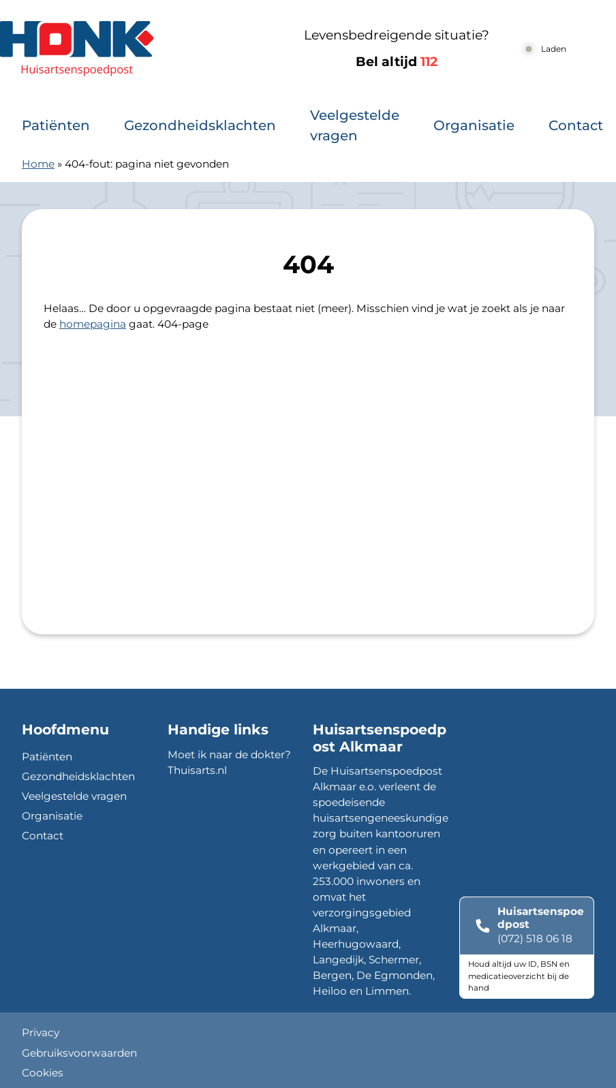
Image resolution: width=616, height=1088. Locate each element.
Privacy (40, 1032)
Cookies (42, 1072)
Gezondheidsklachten (200, 125)
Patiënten (56, 125)
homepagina (92, 323)
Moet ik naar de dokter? (229, 754)
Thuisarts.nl (197, 770)
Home (38, 163)
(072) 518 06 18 (534, 938)
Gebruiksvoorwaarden (79, 1052)
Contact (576, 125)
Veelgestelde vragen (354, 125)
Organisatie (473, 125)
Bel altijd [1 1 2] (396, 61)
